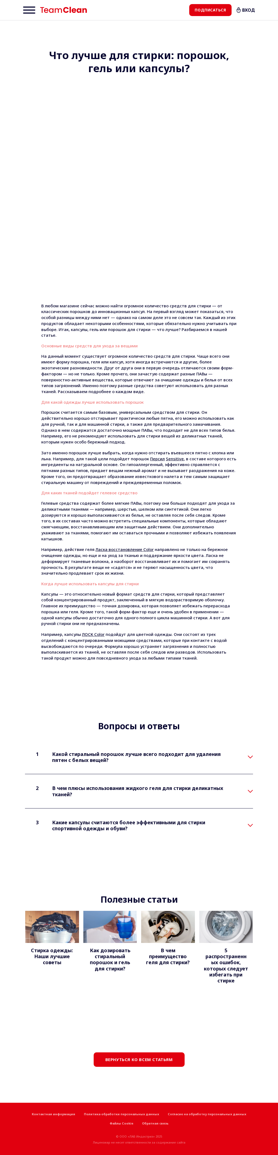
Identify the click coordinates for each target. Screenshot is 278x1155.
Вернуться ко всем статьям (139, 1059)
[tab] (139, 757)
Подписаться (210, 10)
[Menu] (29, 10)
